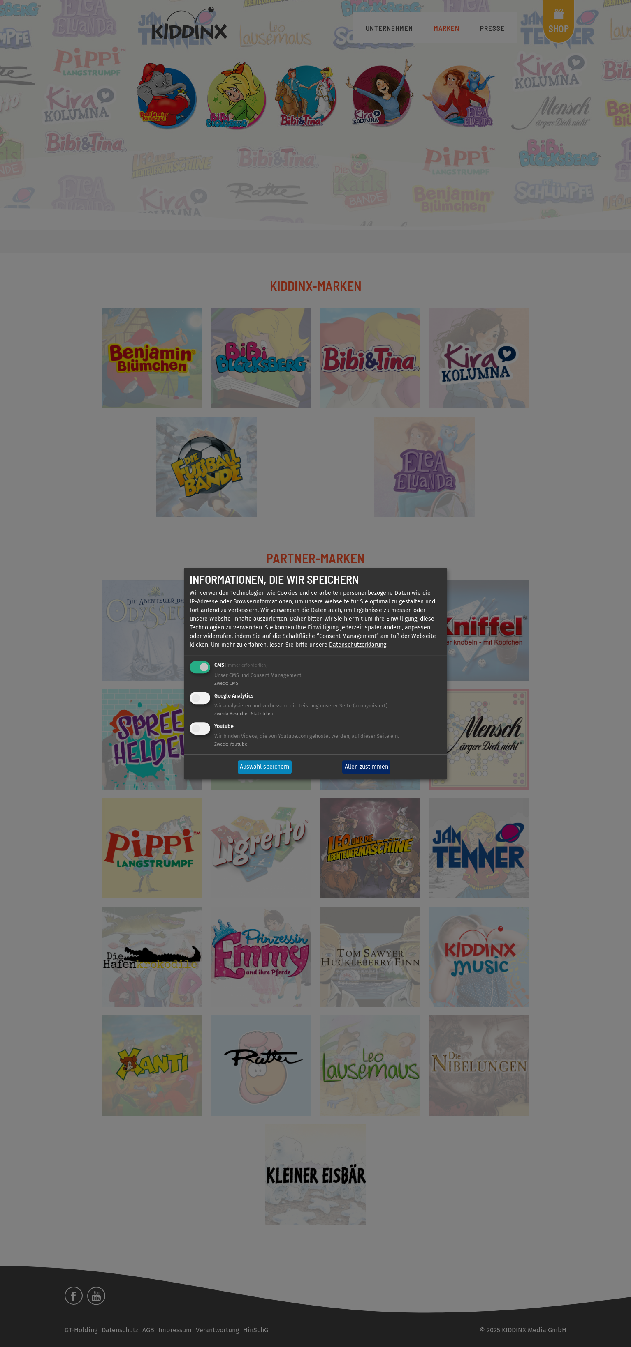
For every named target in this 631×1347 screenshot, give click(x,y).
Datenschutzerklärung (357, 645)
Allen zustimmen (366, 767)
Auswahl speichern (264, 767)
